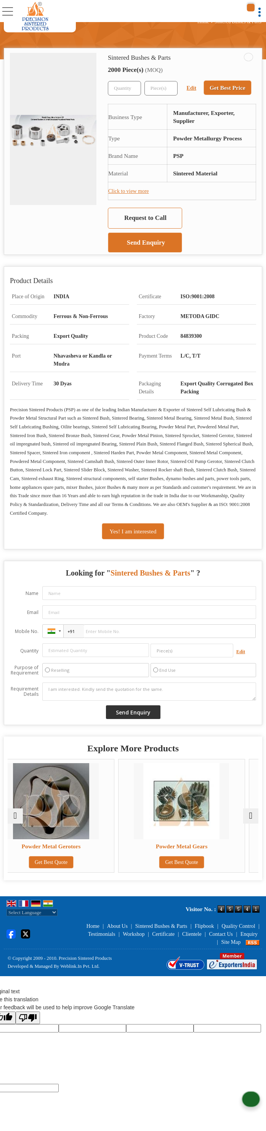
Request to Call (145, 217)
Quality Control (238, 926)
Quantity (29, 650)
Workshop (133, 934)
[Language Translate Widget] (32, 912)
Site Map (231, 942)
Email (32, 612)
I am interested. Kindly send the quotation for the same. (149, 691)
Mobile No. (26, 631)
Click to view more (128, 191)
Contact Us (221, 934)
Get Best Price (227, 87)
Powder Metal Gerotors (69, 846)
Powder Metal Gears (197, 846)
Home (203, 21)
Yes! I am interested (133, 531)
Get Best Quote (69, 862)
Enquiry (249, 934)
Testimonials (101, 934)
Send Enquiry (146, 242)
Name (32, 593)
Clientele (192, 934)
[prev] (15, 816)
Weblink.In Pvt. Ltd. (79, 966)
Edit (191, 88)
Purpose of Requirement (24, 670)
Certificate (163, 934)
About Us (117, 926)
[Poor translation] (28, 1018)
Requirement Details (24, 691)
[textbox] (161, 88)
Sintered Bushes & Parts (161, 926)
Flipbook (204, 926)
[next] (250, 816)
